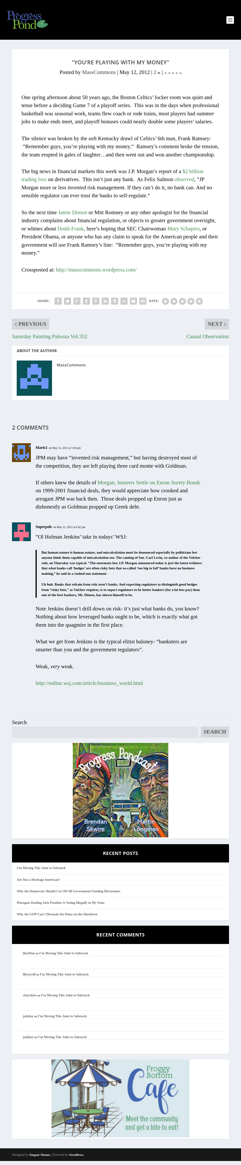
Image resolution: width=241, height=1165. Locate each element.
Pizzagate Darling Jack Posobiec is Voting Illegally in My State (60, 907)
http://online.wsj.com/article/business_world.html (89, 687)
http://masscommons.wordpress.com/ (96, 273)
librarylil (29, 978)
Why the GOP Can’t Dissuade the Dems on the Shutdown (57, 918)
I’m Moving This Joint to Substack (41, 872)
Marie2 (41, 451)
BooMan (29, 957)
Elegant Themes (39, 1159)
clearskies (29, 999)
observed (184, 183)
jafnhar (28, 1020)
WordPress (76, 1159)
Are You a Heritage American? (38, 883)
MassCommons (99, 76)
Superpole (44, 531)
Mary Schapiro (183, 233)
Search (19, 726)
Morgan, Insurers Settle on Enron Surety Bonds (148, 486)
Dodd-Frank (70, 233)
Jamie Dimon (72, 216)
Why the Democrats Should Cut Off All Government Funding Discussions (68, 895)
